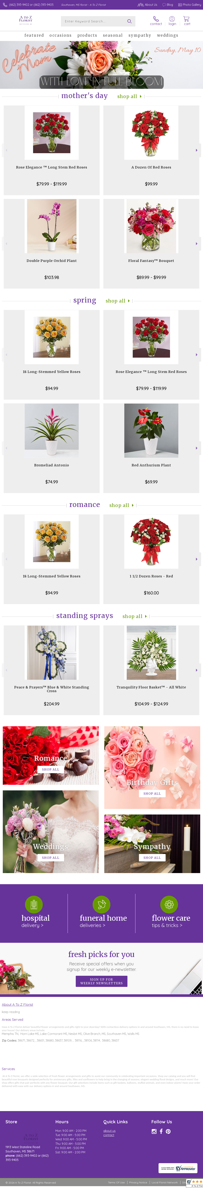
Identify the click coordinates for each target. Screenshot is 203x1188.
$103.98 (51, 277)
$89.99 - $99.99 (151, 277)
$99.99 (151, 184)
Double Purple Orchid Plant (52, 261)
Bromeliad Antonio (51, 465)
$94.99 (51, 388)
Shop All (127, 96)
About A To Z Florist (17, 1004)
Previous (6, 150)
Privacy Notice (138, 1182)
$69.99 (151, 482)
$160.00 (151, 593)
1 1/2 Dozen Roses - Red (151, 576)
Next (197, 150)
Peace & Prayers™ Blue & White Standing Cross (51, 689)
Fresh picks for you (101, 961)
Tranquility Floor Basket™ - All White (151, 687)
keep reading (11, 1012)
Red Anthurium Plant (151, 465)
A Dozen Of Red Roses (151, 167)
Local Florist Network (165, 1182)
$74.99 (51, 482)
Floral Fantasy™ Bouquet (151, 261)
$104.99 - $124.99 (151, 704)
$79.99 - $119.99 (51, 184)
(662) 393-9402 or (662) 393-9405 (31, 4)
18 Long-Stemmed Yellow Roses (52, 372)
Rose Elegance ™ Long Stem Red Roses (51, 167)
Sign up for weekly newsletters (101, 981)
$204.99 (51, 704)
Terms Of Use (116, 1182)
